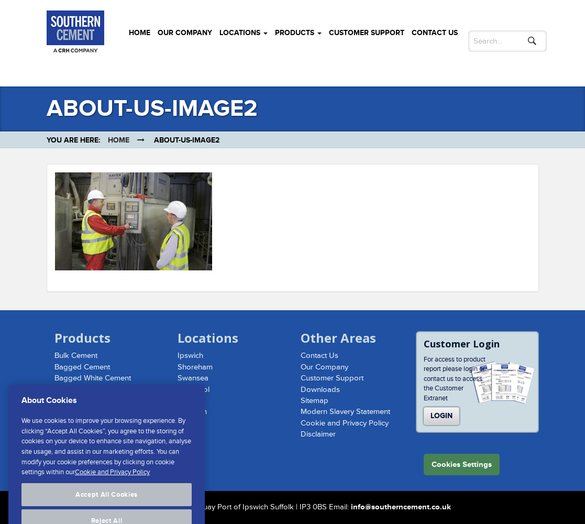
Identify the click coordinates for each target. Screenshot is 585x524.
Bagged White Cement (92, 378)
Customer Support (366, 32)
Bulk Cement (75, 356)
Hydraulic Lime (79, 390)
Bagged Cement (82, 367)
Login (441, 415)
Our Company (185, 32)
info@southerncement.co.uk (401, 507)
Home (139, 32)
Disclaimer (318, 434)
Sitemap (314, 401)
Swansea (193, 378)
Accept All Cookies (106, 506)
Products (298, 32)
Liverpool (193, 390)
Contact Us (435, 32)
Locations (243, 32)
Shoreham (195, 367)
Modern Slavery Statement (345, 412)
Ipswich (190, 356)
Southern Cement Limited (75, 33)
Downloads (320, 390)
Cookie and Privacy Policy (345, 423)
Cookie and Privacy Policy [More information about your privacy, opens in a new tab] (112, 483)
